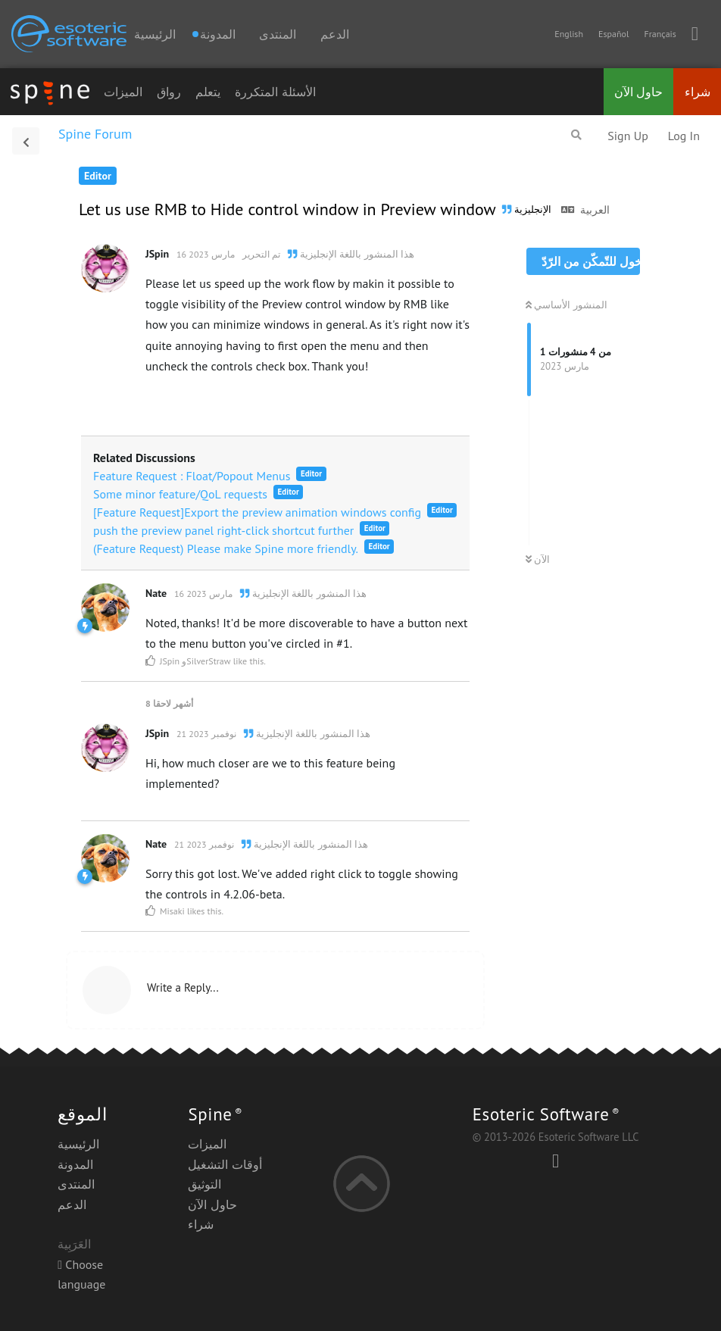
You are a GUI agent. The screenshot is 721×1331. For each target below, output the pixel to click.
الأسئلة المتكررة (275, 91)
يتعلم (207, 91)
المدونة (75, 1164)
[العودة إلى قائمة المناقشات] (25, 141)
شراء (697, 91)
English (568, 33)
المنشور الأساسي (566, 304)
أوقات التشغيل (224, 1164)
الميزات (123, 91)
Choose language (81, 1274)
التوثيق (204, 1184)
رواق (169, 91)
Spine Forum (95, 133)
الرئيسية (155, 34)
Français (660, 33)
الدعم (334, 34)
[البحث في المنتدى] (576, 134)
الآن (538, 559)
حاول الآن (638, 91)
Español (613, 33)
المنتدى (277, 34)
